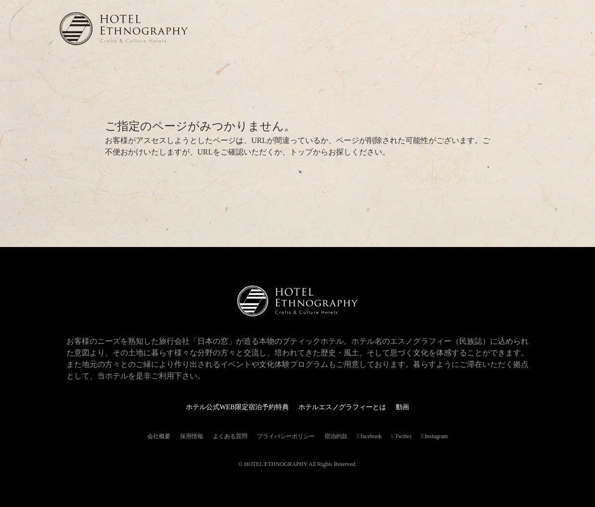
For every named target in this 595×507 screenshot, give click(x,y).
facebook (400, 9)
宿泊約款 (336, 436)
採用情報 (191, 436)
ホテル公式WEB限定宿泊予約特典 (230, 407)
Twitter (426, 9)
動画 (416, 407)
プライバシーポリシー (286, 436)
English (498, 9)
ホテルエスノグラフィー (156, 28)
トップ (301, 152)
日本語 (478, 9)
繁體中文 (521, 9)
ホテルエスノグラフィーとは (348, 407)
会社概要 (158, 436)
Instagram (453, 9)
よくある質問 (230, 436)
